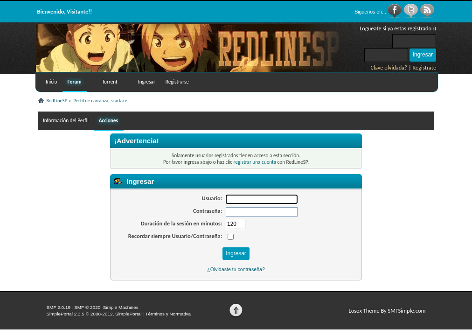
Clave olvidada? (389, 67)
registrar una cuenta (255, 162)
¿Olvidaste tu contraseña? (236, 269)
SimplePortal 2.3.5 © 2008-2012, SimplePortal (93, 313)
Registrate (425, 67)
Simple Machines (121, 307)
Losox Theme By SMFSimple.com (386, 310)
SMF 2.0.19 (58, 307)
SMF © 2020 (87, 307)
